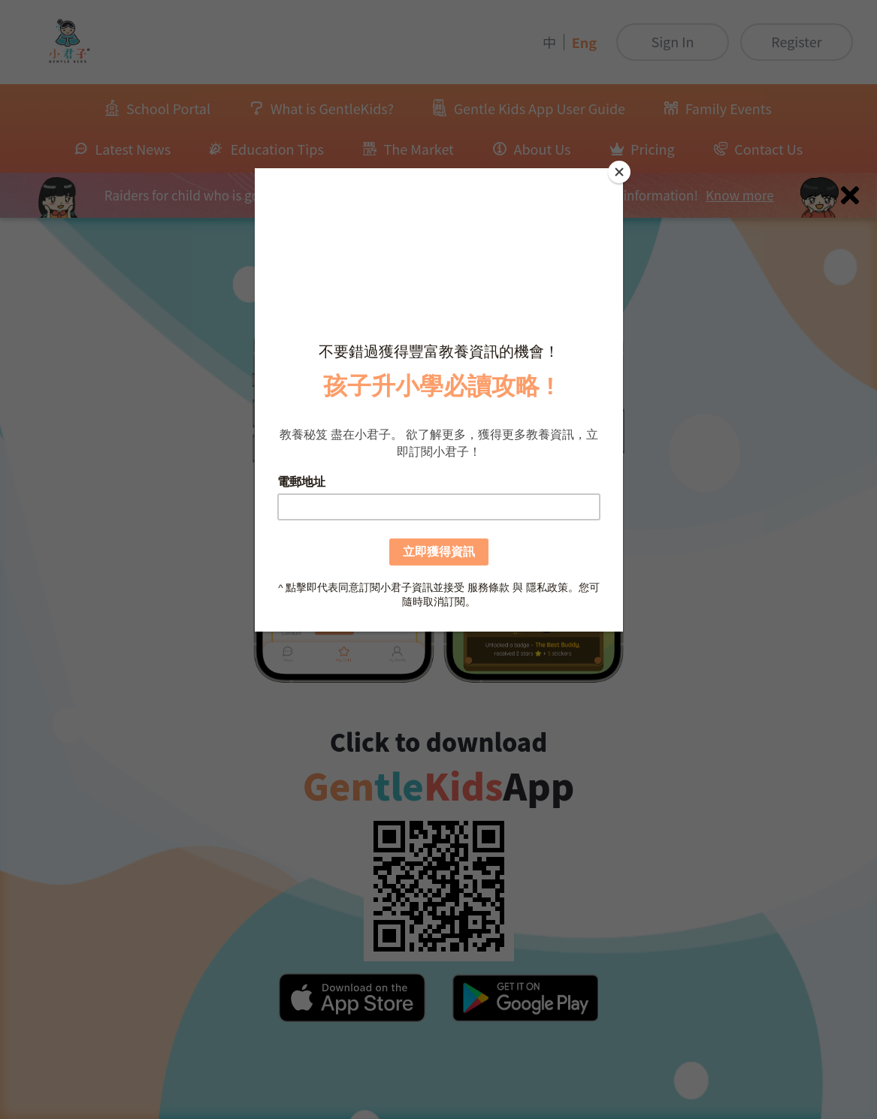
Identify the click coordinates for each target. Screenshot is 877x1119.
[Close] (619, 172)
